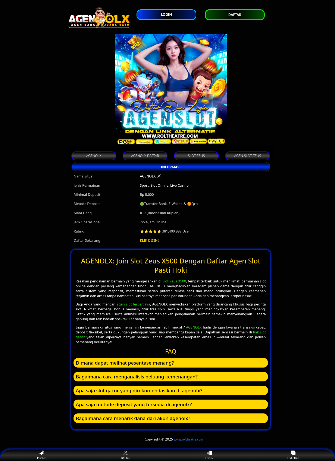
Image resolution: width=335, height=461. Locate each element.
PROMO (42, 455)
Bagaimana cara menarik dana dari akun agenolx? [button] (133, 418)
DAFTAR (125, 455)
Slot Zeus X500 (174, 281)
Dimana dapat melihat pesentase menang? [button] (125, 362)
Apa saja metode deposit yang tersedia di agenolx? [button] (134, 404)
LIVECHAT (293, 455)
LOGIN (209, 455)
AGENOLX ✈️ (150, 176)
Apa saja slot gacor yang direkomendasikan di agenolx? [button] (139, 390)
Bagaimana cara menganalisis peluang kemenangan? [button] (137, 376)
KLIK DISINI (149, 240)
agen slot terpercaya (133, 304)
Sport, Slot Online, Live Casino (164, 185)
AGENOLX (194, 327)
